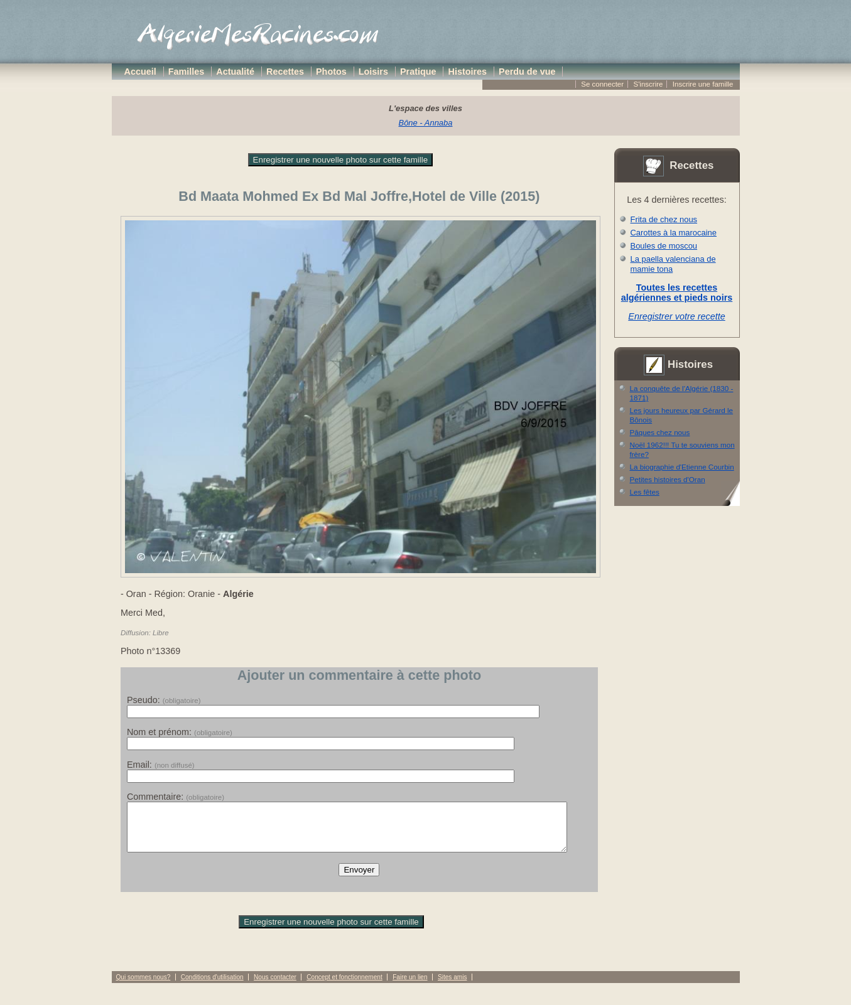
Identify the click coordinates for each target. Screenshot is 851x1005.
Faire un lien (410, 986)
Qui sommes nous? (143, 986)
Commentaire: (175, 797)
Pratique (418, 72)
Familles (186, 72)
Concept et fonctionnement (344, 986)
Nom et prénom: (179, 732)
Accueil (140, 72)
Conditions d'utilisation (212, 986)
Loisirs (373, 72)
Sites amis (452, 986)
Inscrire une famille (703, 84)
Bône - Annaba (426, 122)
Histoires (467, 72)
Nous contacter (275, 986)
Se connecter (602, 84)
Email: (161, 765)
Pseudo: (164, 700)
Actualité (235, 72)
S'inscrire (648, 84)
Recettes (285, 72)
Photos (331, 72)
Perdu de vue (527, 72)
